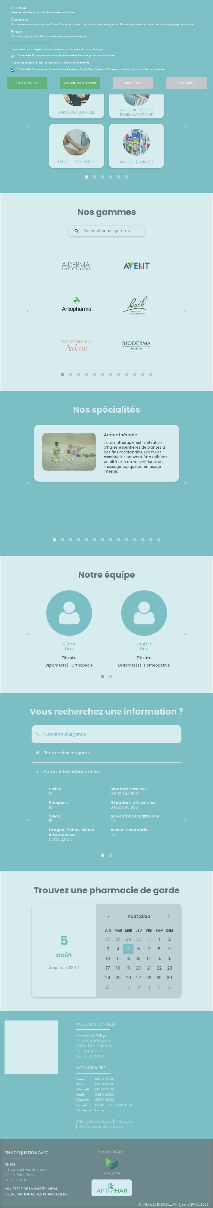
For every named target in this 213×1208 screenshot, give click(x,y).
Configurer (186, 83)
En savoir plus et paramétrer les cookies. (31, 43)
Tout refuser (133, 83)
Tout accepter (26, 83)
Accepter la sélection (80, 83)
